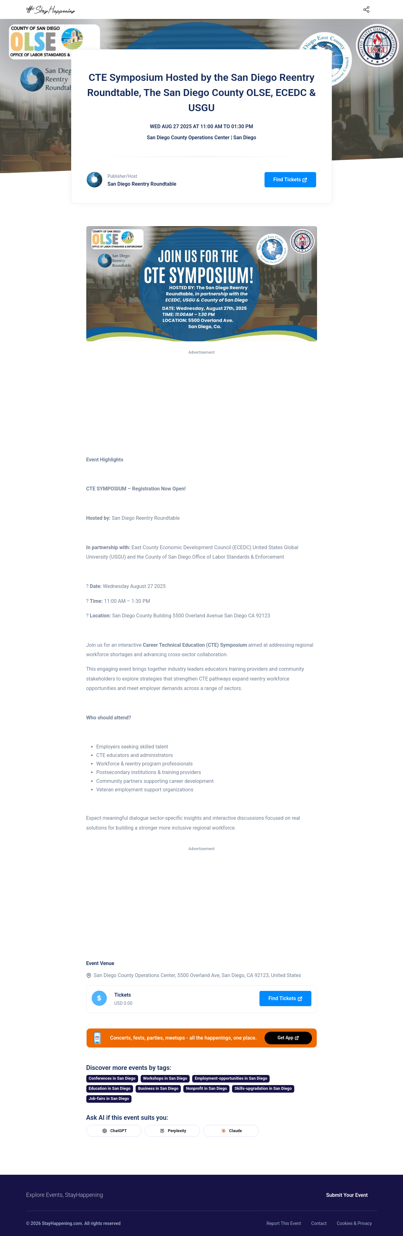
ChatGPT (114, 1131)
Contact (319, 1223)
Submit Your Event (347, 1195)
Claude (231, 1131)
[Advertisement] (201, 403)
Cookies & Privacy (354, 1223)
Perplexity (172, 1131)
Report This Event (283, 1223)
